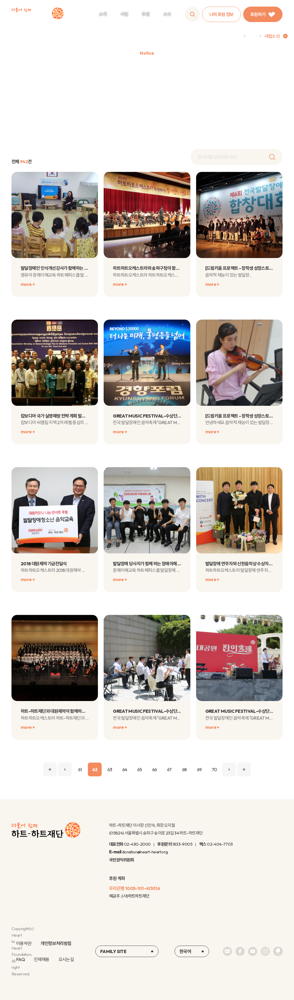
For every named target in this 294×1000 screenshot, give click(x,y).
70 (214, 769)
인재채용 (41, 959)
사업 (124, 14)
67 (169, 769)
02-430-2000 (137, 844)
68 (184, 769)
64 (124, 769)
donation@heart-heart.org (145, 852)
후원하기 (262, 14)
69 (199, 769)
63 (109, 769)
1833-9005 (182, 844)
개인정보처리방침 (55, 943)
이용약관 (23, 943)
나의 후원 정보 (221, 14)
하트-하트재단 (37, 14)
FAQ (20, 959)
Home (234, 36)
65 (139, 769)
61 (80, 769)
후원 (146, 14)
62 (95, 769)
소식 (167, 14)
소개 (103, 14)
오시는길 (66, 959)
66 (154, 769)
